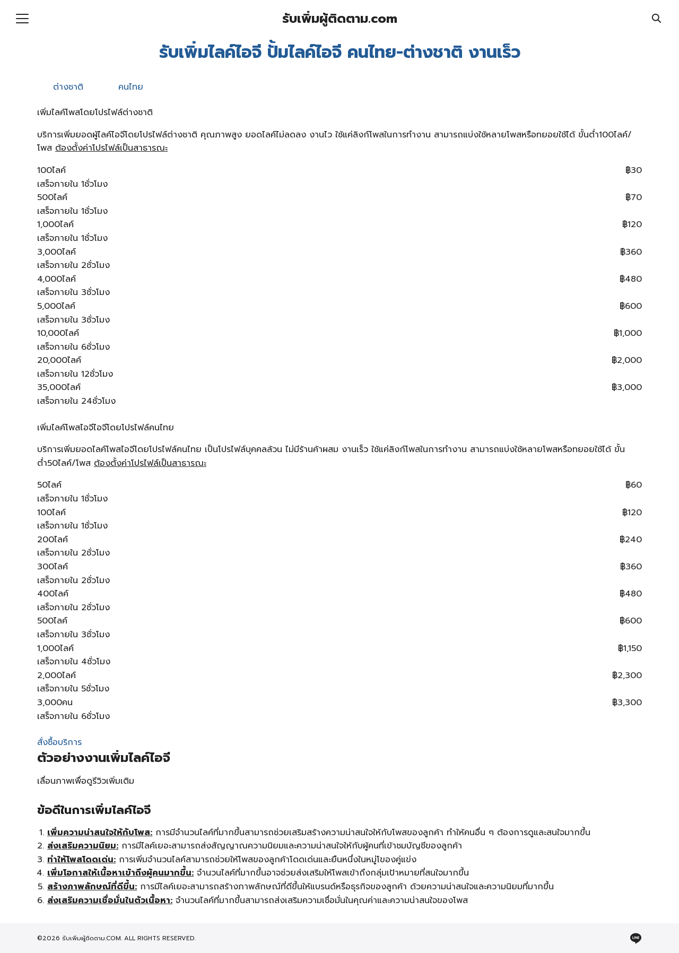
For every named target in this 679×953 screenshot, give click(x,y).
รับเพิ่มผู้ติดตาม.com (339, 18)
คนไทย (130, 87)
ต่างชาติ (68, 87)
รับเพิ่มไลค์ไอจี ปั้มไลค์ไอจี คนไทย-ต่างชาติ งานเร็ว (339, 52)
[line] (635, 938)
